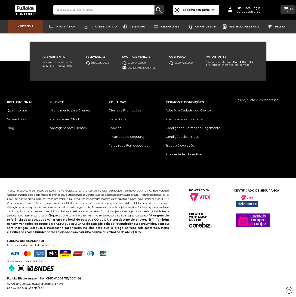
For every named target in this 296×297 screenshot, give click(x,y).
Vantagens (25, 26)
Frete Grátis (117, 119)
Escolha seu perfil (199, 10)
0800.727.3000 (97, 62)
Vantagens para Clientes (68, 128)
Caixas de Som (205, 26)
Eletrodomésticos (244, 26)
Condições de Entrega (183, 136)
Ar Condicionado (104, 26)
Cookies (114, 128)
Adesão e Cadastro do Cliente (188, 110)
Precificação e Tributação (185, 119)
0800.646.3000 (134, 62)
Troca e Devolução (180, 145)
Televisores (169, 26)
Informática (65, 26)
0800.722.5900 (181, 62)
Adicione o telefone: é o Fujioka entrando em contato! (229, 63)
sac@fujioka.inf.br (139, 68)
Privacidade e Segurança (127, 136)
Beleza (280, 26)
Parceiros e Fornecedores (128, 145)
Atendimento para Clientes (70, 110)
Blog (10, 128)
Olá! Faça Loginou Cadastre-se (249, 9)
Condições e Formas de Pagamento (193, 128)
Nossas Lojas (16, 119)
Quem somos (17, 110)
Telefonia (137, 26)
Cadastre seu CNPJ (64, 119)
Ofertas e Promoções (124, 110)
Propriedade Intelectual (184, 154)
